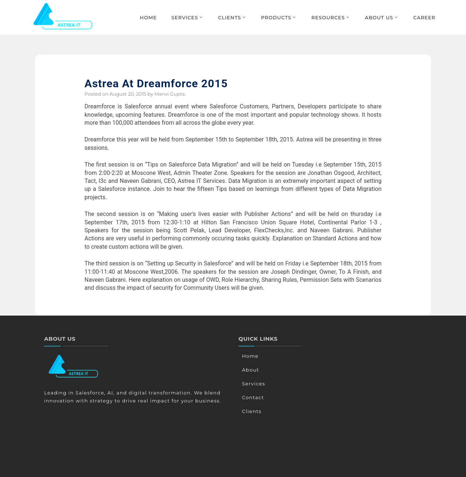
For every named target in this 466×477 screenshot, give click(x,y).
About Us (379, 17)
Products (276, 17)
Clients (229, 17)
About (249, 370)
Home (148, 17)
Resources (328, 17)
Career (424, 17)
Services (184, 17)
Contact (252, 397)
